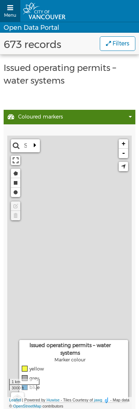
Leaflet (15, 400)
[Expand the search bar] (34, 145)
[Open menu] (10, 11)
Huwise (53, 400)
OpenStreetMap (27, 406)
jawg (98, 400)
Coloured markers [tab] (35, 117)
